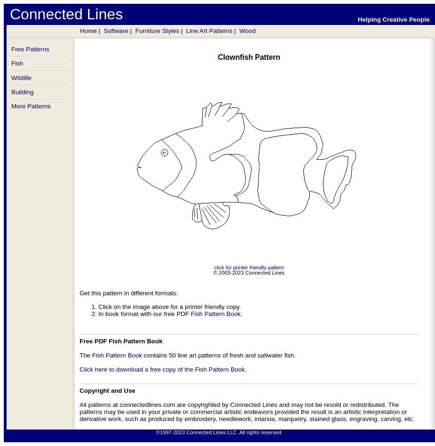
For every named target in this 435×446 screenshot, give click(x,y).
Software (116, 30)
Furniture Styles (157, 30)
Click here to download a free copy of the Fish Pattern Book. (163, 369)
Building (22, 92)
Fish (17, 63)
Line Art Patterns (209, 30)
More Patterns (31, 106)
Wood (247, 30)
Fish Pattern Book (216, 313)
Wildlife (21, 77)
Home (88, 30)
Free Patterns (30, 49)
